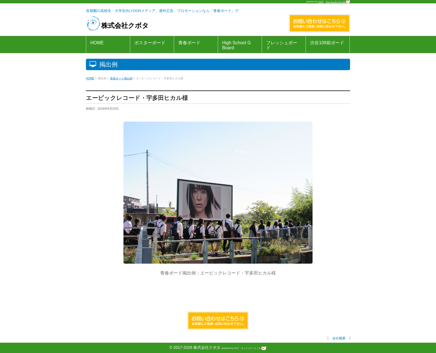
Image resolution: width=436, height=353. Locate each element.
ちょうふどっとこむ (338, 1)
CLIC (320, 1)
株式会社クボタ (117, 25)
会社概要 (339, 338)
